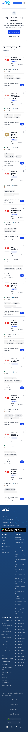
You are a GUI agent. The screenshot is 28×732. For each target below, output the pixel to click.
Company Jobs (5, 546)
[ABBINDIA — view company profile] (7, 60)
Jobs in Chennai (19, 641)
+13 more (21, 418)
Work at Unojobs (6, 552)
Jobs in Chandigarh (20, 638)
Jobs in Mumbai (19, 626)
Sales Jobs (4, 677)
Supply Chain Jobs (6, 685)
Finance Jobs (5, 642)
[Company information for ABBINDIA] (23, 57)
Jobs (2, 549)
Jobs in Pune (18, 635)
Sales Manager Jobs (20, 579)
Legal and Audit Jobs (7, 658)
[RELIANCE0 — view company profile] (7, 134)
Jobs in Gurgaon (19, 623)
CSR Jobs (4, 664)
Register (3, 537)
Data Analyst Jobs (20, 609)
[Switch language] (14, 722)
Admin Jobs (4, 634)
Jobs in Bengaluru (19, 629)
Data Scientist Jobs (20, 601)
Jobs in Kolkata (19, 665)
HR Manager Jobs (19, 547)
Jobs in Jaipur (18, 653)
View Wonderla (14, 32)
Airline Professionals (6, 651)
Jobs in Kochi (18, 647)
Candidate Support (8, 522)
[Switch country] (14, 719)
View (22, 85)
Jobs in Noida (18, 644)
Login (3, 540)
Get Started (17, 3)
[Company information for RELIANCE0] (23, 132)
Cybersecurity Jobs (6, 620)
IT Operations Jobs (6, 645)
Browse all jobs (14, 36)
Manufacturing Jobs (6, 648)
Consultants (4, 628)
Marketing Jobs (5, 661)
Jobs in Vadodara (19, 650)
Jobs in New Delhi (19, 620)
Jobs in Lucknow (19, 662)
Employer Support (8, 519)
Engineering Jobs (6, 631)
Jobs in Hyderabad (20, 632)
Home (3, 543)
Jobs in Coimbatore (20, 659)
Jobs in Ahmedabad (20, 656)
